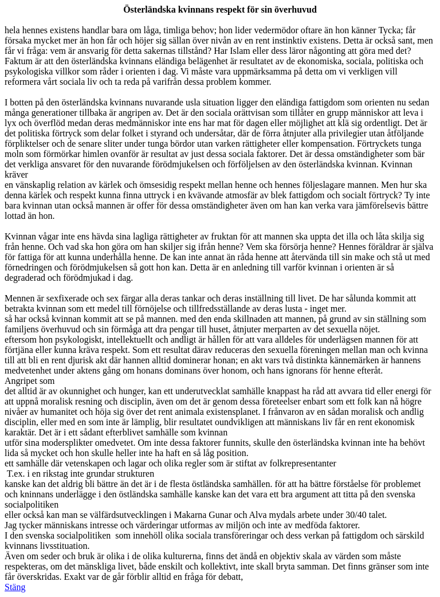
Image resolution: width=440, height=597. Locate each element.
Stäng (15, 587)
